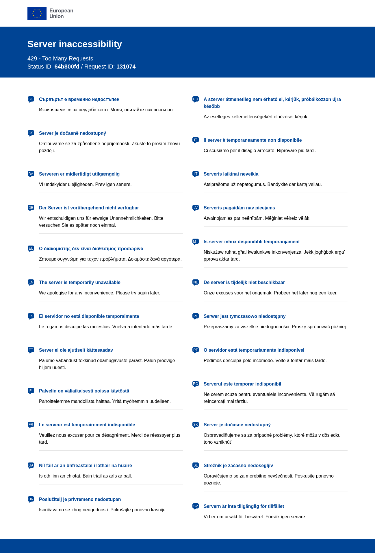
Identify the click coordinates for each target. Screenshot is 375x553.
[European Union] (50, 13)
